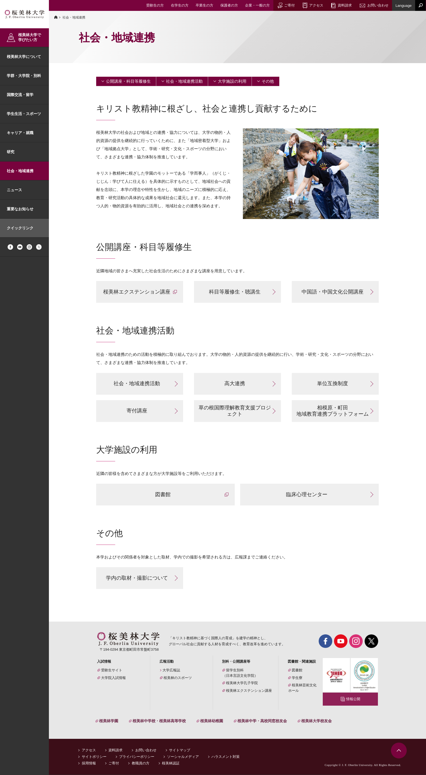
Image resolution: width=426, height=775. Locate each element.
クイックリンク (20, 228)
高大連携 (234, 383)
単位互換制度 (332, 383)
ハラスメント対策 (225, 757)
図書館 (163, 494)
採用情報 (89, 763)
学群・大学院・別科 (24, 75)
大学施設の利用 (232, 81)
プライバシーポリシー (136, 757)
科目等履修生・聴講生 (235, 292)
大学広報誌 (171, 670)
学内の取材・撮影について (137, 578)
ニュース (14, 190)
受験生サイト (111, 670)
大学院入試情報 (113, 678)
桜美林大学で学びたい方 (29, 37)
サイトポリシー (94, 757)
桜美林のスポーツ (178, 678)
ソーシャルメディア (183, 757)
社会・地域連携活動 (184, 81)
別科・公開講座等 (236, 661)
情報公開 (353, 699)
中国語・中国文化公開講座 (333, 292)
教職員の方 (140, 763)
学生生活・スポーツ (24, 114)
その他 (268, 81)
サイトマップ (179, 750)
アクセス (89, 750)
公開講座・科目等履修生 (128, 81)
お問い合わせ (145, 750)
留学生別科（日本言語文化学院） (240, 673)
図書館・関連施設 (302, 661)
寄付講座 (137, 410)
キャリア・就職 (20, 133)
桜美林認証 (171, 763)
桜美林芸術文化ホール (302, 688)
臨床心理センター (306, 494)
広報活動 (166, 661)
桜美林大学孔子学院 (242, 683)
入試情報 (104, 661)
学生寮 (297, 678)
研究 (10, 152)
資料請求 (115, 750)
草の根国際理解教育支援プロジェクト (235, 411)
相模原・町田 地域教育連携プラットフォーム (332, 411)
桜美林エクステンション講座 (136, 292)
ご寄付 (113, 763)
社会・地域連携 (20, 171)
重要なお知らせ (20, 209)
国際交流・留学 (20, 94)
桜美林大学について (24, 56)
